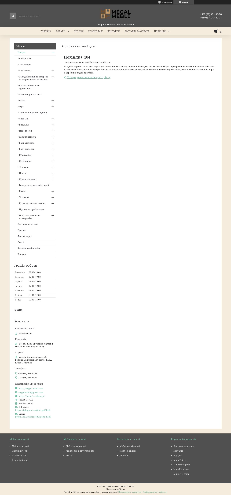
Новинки (160, 31)
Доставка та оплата (137, 31)
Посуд (22, 172)
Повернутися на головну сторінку (88, 77)
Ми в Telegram (181, 473)
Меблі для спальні (76, 446)
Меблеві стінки (128, 450)
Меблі (22, 191)
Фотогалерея (25, 236)
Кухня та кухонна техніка (32, 203)
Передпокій (25, 130)
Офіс (21, 106)
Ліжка (69, 455)
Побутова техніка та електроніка (29, 217)
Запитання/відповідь (29, 248)
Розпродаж (95, 31)
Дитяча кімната (27, 136)
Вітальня (24, 124)
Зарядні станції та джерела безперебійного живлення (33, 78)
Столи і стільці (19, 459)
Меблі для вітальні (130, 446)
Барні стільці (19, 455)
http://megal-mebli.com (30, 388)
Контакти (113, 31)
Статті (21, 242)
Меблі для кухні (20, 446)
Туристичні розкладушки (33, 112)
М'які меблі (25, 154)
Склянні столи (20, 450)
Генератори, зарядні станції (34, 185)
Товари (60, 31)
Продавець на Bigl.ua (115, 489)
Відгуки (22, 254)
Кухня (22, 100)
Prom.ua (130, 486)
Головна (45, 31)
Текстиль (24, 166)
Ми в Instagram (181, 464)
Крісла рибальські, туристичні (29, 87)
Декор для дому (28, 179)
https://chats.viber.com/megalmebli (33, 416)
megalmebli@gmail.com (30, 392)
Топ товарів (25, 64)
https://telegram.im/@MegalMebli (33, 409)
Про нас (79, 31)
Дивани (124, 455)
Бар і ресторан (27, 148)
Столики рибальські (30, 94)
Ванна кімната (26, 142)
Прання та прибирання (31, 209)
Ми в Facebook (181, 469)
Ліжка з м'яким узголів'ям (80, 450)
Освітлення (25, 160)
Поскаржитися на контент (130, 492)
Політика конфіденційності (155, 492)
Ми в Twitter (180, 459)
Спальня (24, 118)
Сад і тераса (25, 70)
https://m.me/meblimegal (31, 396)
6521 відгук (167, 2)
